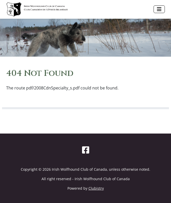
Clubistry (96, 188)
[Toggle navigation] (159, 9)
